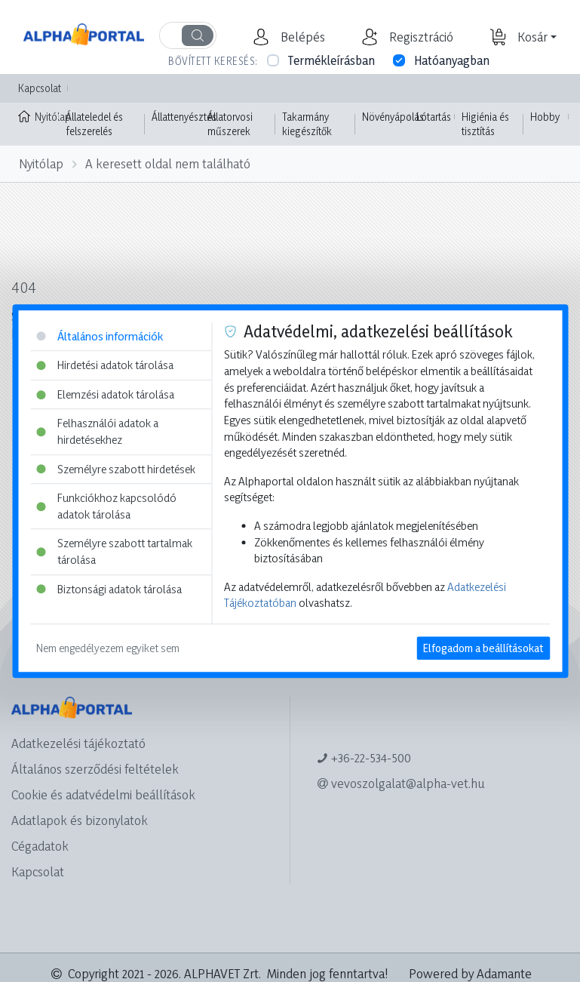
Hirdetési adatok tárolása (104, 365)
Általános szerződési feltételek (95, 769)
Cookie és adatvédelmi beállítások (103, 794)
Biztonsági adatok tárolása (109, 589)
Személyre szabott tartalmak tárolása (114, 552)
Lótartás (433, 116)
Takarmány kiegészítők (307, 124)
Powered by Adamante (470, 973)
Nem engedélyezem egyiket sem (108, 648)
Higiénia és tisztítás (485, 124)
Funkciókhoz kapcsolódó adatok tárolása (106, 506)
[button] (301, 37)
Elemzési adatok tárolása (105, 394)
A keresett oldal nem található (167, 163)
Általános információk (99, 336)
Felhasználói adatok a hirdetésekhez (97, 432)
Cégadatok (40, 846)
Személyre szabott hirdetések (115, 469)
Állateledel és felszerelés (94, 124)
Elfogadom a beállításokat (483, 648)
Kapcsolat (39, 88)
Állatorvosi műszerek (230, 124)
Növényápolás (393, 116)
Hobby (545, 116)
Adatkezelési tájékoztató (78, 743)
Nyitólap (38, 115)
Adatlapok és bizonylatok (79, 820)
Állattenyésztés (184, 116)
